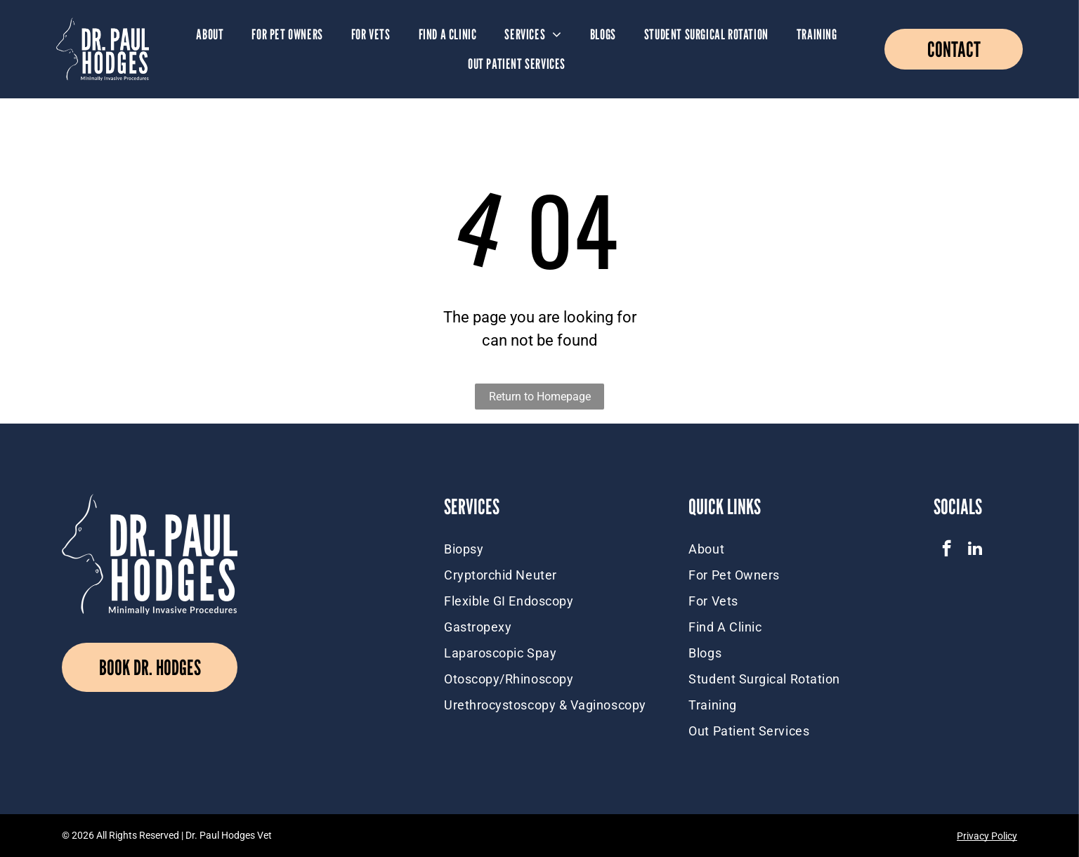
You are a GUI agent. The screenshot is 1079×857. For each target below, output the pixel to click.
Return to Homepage (540, 396)
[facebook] (946, 550)
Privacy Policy (987, 836)
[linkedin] (974, 550)
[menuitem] (209, 34)
